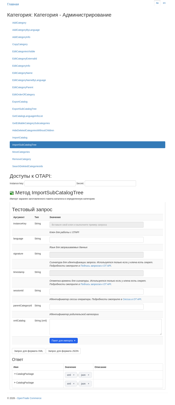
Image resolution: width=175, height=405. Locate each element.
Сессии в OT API (132, 299)
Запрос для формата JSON (63, 351)
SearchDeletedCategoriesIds (27, 166)
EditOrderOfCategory (23, 94)
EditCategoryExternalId (24, 58)
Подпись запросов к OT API (95, 265)
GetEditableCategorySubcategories (31, 123)
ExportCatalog (20, 101)
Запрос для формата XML (28, 351)
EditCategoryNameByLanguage (29, 80)
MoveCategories (21, 152)
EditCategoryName (22, 73)
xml (71, 375)
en (164, 3)
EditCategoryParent (22, 87)
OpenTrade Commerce (29, 398)
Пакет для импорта (64, 340)
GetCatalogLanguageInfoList (27, 116)
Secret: (80, 183)
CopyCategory (20, 44)
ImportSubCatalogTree (24, 144)
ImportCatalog (19, 137)
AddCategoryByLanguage (26, 30)
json (85, 375)
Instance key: (17, 183)
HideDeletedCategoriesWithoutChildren (33, 130)
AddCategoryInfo (21, 37)
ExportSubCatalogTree (24, 108)
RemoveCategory (21, 159)
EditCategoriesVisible (23, 51)
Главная (13, 4)
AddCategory (19, 22)
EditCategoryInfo (21, 65)
